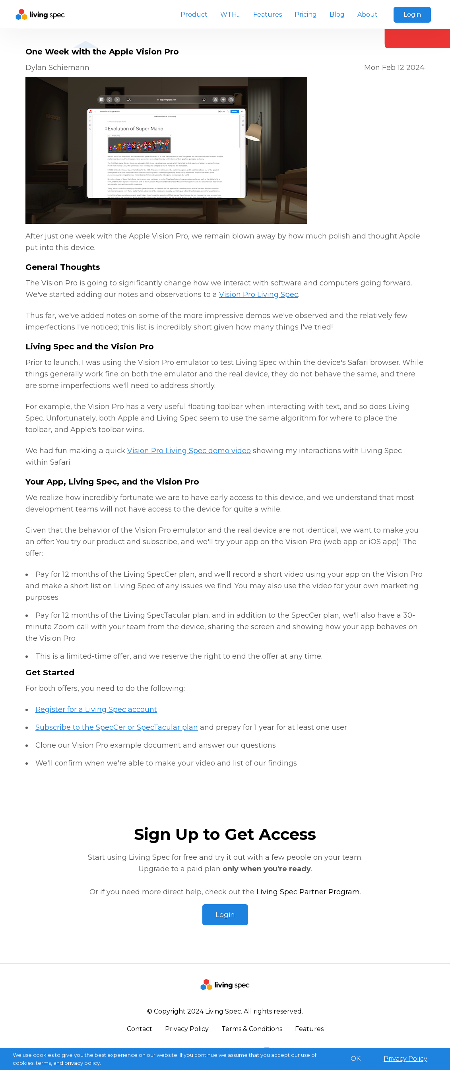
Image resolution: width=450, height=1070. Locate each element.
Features (267, 14)
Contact (139, 1029)
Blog (337, 14)
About (367, 14)
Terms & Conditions (251, 1029)
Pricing (306, 14)
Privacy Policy (187, 1029)
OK (356, 1058)
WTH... (230, 14)
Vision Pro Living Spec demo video (189, 450)
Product (194, 14)
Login (412, 14)
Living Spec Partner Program (308, 892)
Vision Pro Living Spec (258, 294)
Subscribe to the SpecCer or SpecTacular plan (116, 727)
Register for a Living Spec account (96, 709)
